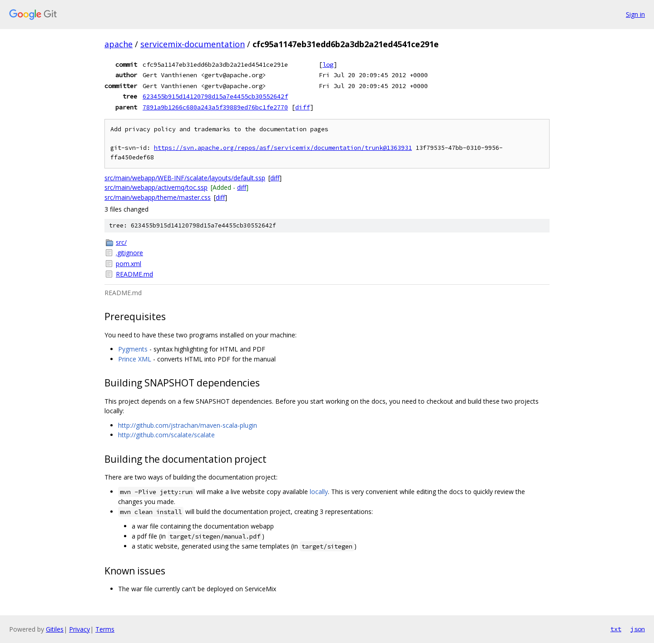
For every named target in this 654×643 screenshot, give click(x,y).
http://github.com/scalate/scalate (166, 434)
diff (302, 107)
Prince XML (134, 359)
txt (615, 629)
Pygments (133, 349)
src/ (121, 242)
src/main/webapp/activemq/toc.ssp (156, 187)
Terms (104, 629)
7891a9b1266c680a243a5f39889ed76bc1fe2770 (215, 107)
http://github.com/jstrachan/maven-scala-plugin (187, 425)
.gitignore (129, 252)
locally (319, 491)
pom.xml (128, 263)
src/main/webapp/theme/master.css (157, 197)
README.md (134, 274)
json (637, 629)
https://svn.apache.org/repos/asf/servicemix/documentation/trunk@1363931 (283, 148)
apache (118, 44)
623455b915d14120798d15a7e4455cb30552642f (215, 96)
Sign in (635, 14)
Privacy (79, 629)
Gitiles (55, 629)
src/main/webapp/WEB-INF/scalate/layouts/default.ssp (184, 177)
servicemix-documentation (192, 44)
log (327, 64)
